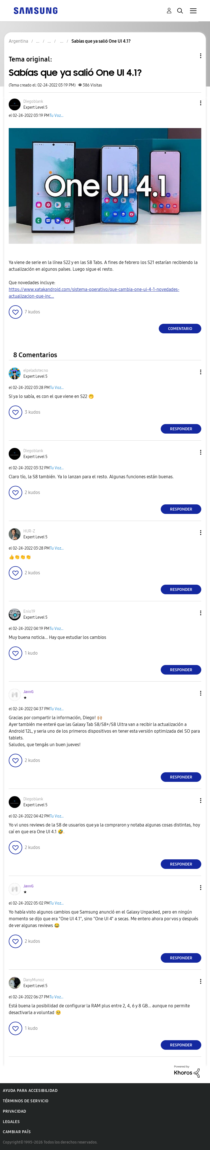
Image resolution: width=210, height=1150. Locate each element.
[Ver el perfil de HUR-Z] (29, 531)
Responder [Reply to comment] (181, 429)
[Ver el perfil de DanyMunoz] (33, 980)
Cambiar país (17, 1131)
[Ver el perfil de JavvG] (28, 691)
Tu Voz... (56, 115)
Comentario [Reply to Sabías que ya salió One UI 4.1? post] (180, 328)
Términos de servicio (26, 1101)
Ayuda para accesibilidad (30, 1090)
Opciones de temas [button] (191, 55)
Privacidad (14, 1111)
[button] (191, 103)
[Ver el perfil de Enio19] (29, 611)
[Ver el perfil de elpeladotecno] (35, 370)
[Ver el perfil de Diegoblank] (33, 101)
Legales (11, 1121)
